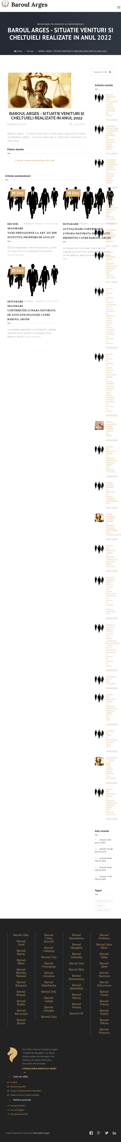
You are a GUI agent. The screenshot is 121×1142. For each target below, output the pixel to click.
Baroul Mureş (76, 996)
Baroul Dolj (48, 991)
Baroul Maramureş (76, 977)
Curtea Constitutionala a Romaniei (24, 1090)
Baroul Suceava (104, 974)
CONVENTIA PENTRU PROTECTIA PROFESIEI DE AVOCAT (111, 236)
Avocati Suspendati (17, 1114)
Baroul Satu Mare (104, 946)
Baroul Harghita (76, 946)
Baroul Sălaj (104, 955)
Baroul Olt (76, 1013)
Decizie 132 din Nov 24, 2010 (104, 850)
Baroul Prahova (104, 936)
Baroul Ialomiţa (76, 955)
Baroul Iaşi (76, 963)
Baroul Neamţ (76, 1005)
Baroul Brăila (21, 1002)
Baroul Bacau (21, 952)
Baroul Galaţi (48, 999)
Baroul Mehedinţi (76, 986)
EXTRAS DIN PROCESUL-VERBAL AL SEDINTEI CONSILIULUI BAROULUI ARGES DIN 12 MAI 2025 (112, 707)
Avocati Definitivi (16, 1105)
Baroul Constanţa (49, 964)
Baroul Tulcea (104, 1002)
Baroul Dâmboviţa (49, 983)
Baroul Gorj (49, 1016)
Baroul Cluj (48, 957)
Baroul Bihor (21, 961)
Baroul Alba (21, 935)
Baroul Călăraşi (49, 949)
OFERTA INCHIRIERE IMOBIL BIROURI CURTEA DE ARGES (111, 429)
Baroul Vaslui (104, 1012)
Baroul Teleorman (104, 983)
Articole (30, 51)
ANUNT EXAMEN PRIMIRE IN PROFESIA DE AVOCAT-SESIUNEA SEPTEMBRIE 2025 (111, 493)
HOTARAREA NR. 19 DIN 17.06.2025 (111, 680)
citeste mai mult (15, 254)
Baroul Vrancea (104, 1030)
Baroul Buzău (21, 1021)
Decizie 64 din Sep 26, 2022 (103, 859)
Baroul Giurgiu (49, 1008)
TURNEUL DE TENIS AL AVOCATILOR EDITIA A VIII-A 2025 (111, 739)
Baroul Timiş (104, 993)
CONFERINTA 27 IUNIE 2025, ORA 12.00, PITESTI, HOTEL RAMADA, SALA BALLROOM (111, 768)
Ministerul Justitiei (16, 1086)
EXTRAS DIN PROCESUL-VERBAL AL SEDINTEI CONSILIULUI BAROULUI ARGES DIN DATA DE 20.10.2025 (112, 265)
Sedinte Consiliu (103, 910)
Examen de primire (104, 901)
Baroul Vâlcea (104, 1021)
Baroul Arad (21, 942)
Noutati (22, 124)
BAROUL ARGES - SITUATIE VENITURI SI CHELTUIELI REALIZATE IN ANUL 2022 (46, 115)
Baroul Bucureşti (21, 1012)
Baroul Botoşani (21, 983)
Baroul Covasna (49, 974)
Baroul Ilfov (76, 969)
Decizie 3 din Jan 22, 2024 (103, 841)
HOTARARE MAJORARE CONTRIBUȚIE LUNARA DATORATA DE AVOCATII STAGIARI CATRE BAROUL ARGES (31, 310)
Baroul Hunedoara (76, 936)
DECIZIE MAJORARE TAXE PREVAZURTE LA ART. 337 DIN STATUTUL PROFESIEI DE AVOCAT (111, 105)
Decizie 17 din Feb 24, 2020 (103, 878)
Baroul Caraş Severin (49, 938)
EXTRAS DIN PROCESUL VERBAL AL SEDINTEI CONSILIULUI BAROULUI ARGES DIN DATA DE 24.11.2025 (112, 206)
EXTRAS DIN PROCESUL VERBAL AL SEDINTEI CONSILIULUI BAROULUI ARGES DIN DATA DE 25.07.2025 (112, 459)
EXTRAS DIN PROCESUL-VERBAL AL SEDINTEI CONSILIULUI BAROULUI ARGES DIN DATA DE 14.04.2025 (112, 802)
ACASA (18, 51)
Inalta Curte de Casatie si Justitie (23, 1095)
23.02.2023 (79, 124)
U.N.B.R (12, 1082)
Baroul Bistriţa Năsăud (21, 973)
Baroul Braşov (21, 993)
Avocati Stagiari (15, 1110)
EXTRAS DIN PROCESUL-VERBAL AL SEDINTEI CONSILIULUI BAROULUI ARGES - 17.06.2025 (112, 556)
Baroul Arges (24, 4)
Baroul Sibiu (104, 964)
